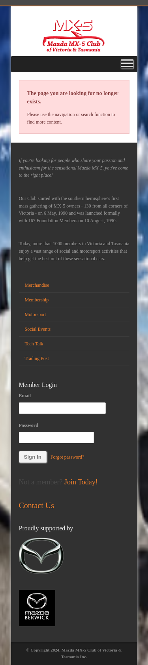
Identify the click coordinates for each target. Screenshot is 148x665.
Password (28, 425)
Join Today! (81, 482)
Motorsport (35, 314)
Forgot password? (67, 457)
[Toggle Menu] (127, 64)
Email (25, 395)
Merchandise (37, 285)
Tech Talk (34, 344)
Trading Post (37, 358)
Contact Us (36, 505)
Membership (37, 300)
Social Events (38, 329)
